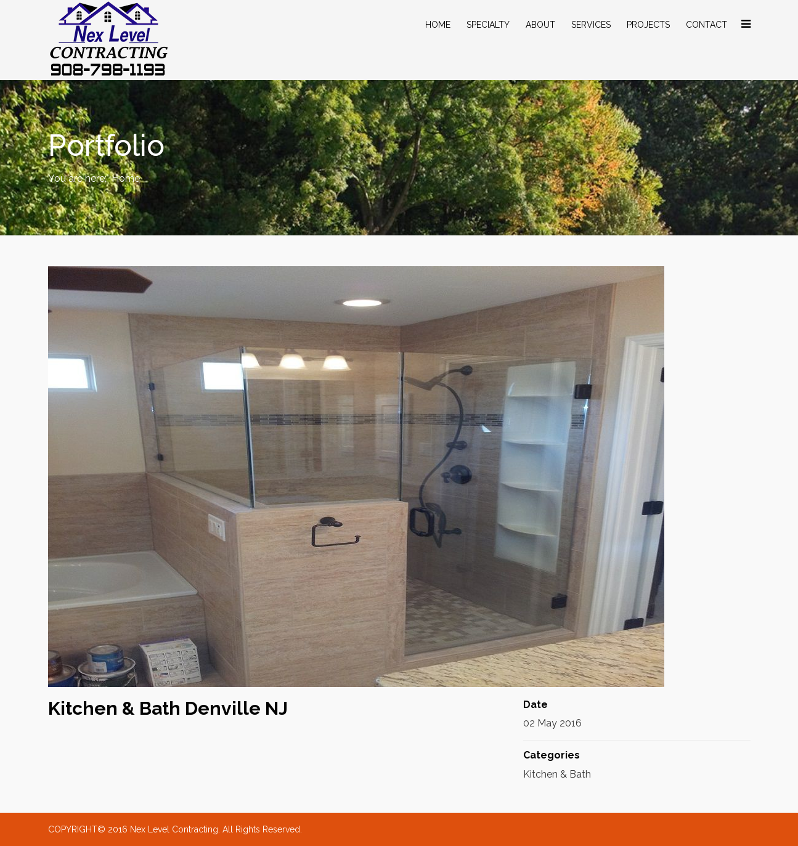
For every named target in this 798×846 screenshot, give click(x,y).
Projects (648, 25)
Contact (706, 25)
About (540, 25)
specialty (488, 25)
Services (591, 25)
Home (437, 25)
